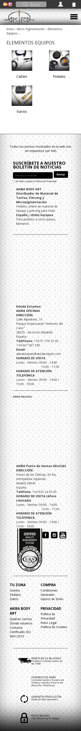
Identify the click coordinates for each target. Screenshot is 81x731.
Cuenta (15, 590)
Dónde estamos (21, 623)
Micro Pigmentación (31, 29)
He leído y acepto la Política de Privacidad (36, 181)
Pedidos (15, 595)
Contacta (16, 628)
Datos (14, 599)
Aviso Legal (49, 623)
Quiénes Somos (21, 619)
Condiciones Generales (49, 592)
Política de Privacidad (48, 616)
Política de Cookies (54, 627)
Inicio (10, 29)
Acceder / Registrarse (61, 4)
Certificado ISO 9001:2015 (20, 634)
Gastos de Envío (52, 599)
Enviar (61, 174)
